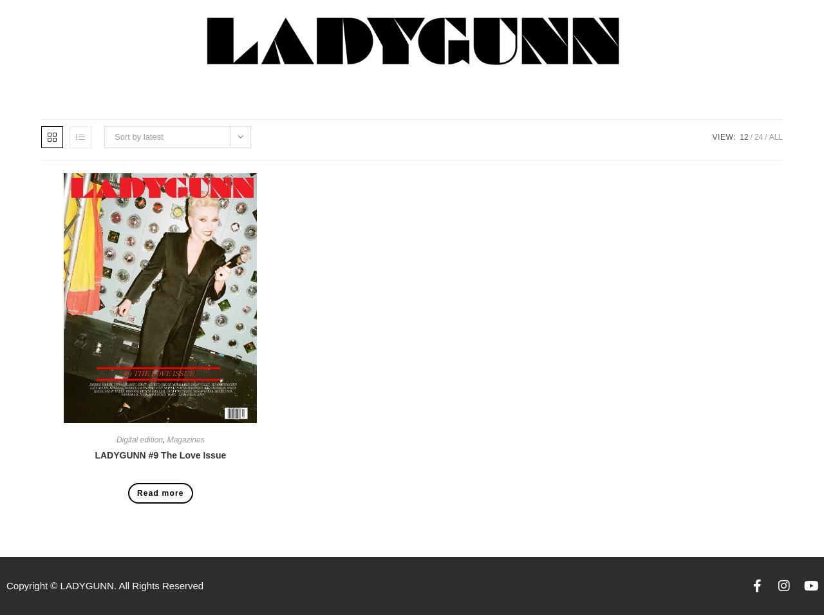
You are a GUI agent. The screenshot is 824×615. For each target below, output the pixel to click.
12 (744, 137)
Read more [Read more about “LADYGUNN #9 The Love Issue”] (160, 493)
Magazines (186, 439)
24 (758, 137)
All (776, 137)
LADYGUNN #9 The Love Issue (160, 455)
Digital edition (140, 439)
